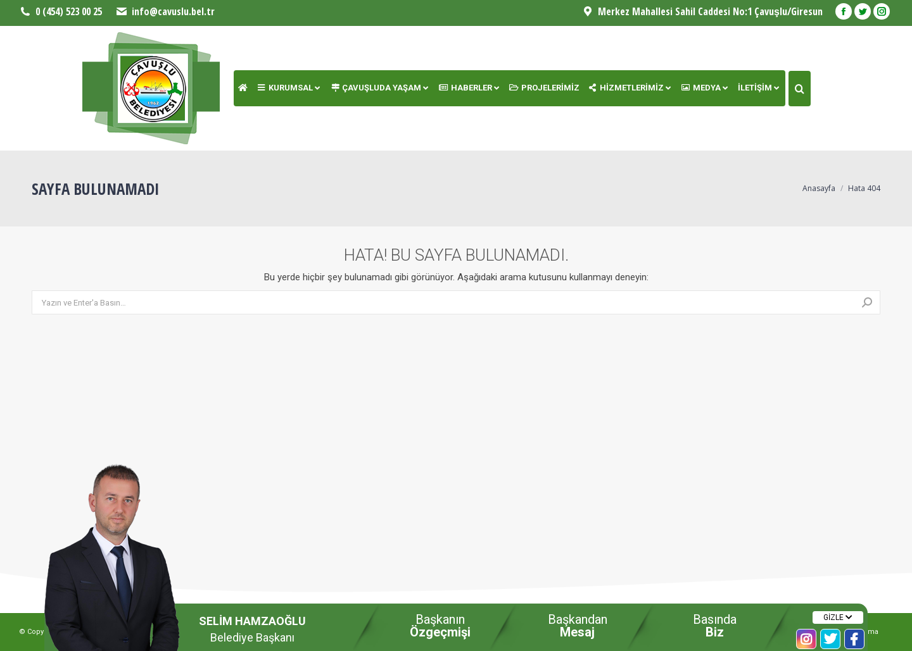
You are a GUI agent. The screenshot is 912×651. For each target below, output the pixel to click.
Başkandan (577, 626)
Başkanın (440, 626)
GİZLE (837, 617)
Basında (715, 626)
